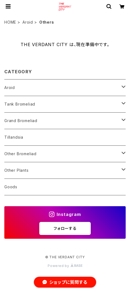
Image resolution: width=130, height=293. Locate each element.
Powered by (65, 266)
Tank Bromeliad (19, 104)
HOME (10, 22)
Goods (10, 186)
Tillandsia (13, 137)
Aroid (27, 22)
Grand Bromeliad (20, 120)
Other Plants (16, 170)
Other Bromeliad (20, 153)
